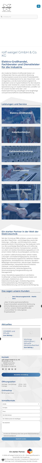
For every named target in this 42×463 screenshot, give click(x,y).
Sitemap (7, 461)
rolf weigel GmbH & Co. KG (16, 455)
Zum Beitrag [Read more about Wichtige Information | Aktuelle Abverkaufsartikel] (29, 347)
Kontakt (17, 459)
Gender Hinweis (32, 461)
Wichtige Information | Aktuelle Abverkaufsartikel (31, 342)
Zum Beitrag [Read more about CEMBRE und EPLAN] (8, 335)
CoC (12, 461)
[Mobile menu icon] (38, 6)
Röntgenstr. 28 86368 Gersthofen (8, 362)
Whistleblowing (20, 461)
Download (10, 459)
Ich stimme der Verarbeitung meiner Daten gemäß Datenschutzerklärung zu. (21, 433)
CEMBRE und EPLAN (9, 332)
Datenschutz (34, 459)
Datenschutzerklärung (10, 435)
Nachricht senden (21, 439)
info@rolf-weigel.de (9, 366)
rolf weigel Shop (8, 393)
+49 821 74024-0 (8, 364)
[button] (3, 460)
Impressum (25, 459)
